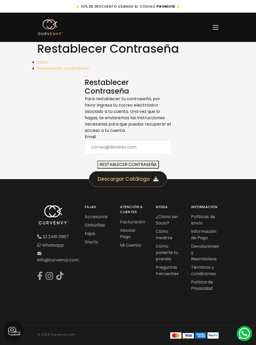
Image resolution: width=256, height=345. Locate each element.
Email (90, 137)
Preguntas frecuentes (167, 270)
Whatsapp (50, 245)
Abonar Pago (128, 233)
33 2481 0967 (53, 237)
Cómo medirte (164, 234)
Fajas (90, 234)
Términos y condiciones (203, 270)
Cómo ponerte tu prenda (167, 252)
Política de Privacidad (202, 285)
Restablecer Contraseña (63, 68)
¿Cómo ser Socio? (167, 220)
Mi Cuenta (130, 245)
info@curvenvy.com (58, 257)
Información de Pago (203, 234)
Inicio (42, 62)
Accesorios (96, 217)
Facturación (132, 222)
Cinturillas (95, 225)
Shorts (91, 242)
